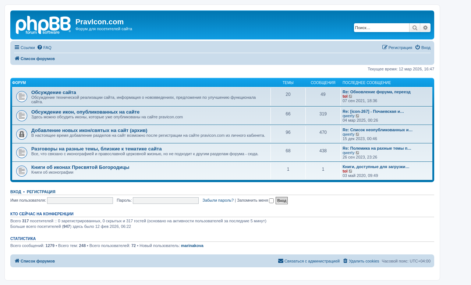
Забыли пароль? (218, 200)
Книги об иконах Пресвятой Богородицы (80, 167)
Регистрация (41, 192)
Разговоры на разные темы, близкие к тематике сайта (96, 149)
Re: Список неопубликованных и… (377, 130)
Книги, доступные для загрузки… (376, 166)
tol (345, 96)
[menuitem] (44, 47)
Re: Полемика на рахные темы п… (377, 148)
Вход (15, 192)
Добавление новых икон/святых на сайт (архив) (89, 130)
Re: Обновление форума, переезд (377, 92)
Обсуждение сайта (53, 92)
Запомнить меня (255, 200)
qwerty (348, 116)
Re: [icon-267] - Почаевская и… (373, 111)
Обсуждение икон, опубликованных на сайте (85, 112)
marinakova (192, 245)
